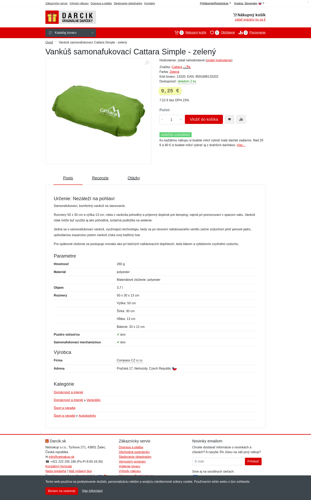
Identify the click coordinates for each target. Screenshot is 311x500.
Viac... (241, 145)
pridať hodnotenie (218, 60)
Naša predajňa (55, 471)
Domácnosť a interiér (68, 392)
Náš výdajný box (80, 471)
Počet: (164, 110)
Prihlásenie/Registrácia (215, 3)
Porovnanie (250, 32)
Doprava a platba (101, 3)
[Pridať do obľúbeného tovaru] (229, 119)
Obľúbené (220, 32)
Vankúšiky (93, 400)
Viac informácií (92, 490)
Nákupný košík (188, 32)
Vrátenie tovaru (129, 466)
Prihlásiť (253, 461)
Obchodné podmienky (134, 452)
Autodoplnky (87, 415)
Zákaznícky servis (56, 3)
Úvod (49, 42)
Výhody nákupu (79, 3)
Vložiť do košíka (204, 119)
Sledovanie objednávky (128, 3)
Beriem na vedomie (61, 491)
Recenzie (100, 178)
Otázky (134, 178)
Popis (68, 178)
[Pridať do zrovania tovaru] (241, 119)
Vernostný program (132, 461)
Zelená (174, 71)
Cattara (177, 67)
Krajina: (249, 3)
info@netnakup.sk (61, 456)
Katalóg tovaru (71, 33)
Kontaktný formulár (58, 466)
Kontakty (149, 3)
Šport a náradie (64, 408)
